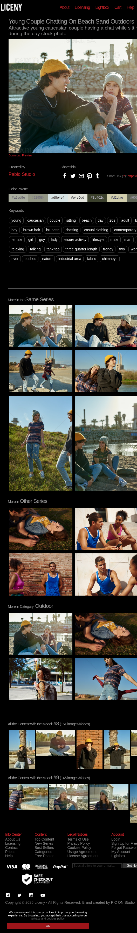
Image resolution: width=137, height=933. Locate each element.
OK (48, 925)
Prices (10, 852)
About (64, 7)
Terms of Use (77, 839)
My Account (120, 852)
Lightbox (102, 7)
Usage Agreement (81, 852)
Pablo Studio (22, 174)
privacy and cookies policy (48, 918)
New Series (44, 843)
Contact (11, 847)
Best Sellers (44, 847)
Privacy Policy (78, 843)
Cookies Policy (79, 847)
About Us (12, 839)
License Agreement (82, 856)
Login (115, 839)
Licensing (82, 7)
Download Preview (20, 155)
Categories (43, 852)
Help (130, 7)
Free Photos (44, 856)
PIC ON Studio (123, 902)
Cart (117, 7)
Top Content (44, 839)
